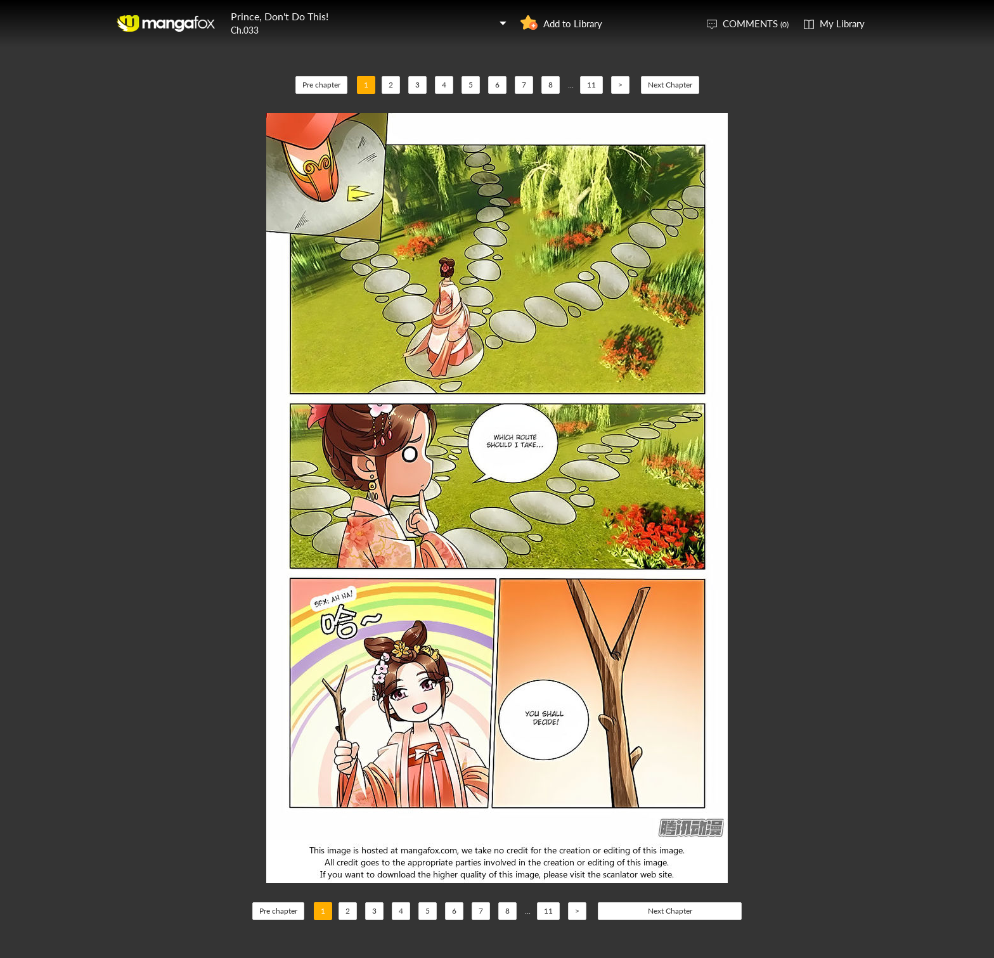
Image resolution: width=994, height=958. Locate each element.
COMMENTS (756, 23)
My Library (842, 23)
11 (591, 84)
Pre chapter (321, 84)
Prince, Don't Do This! (279, 16)
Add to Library (572, 23)
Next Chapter (670, 84)
